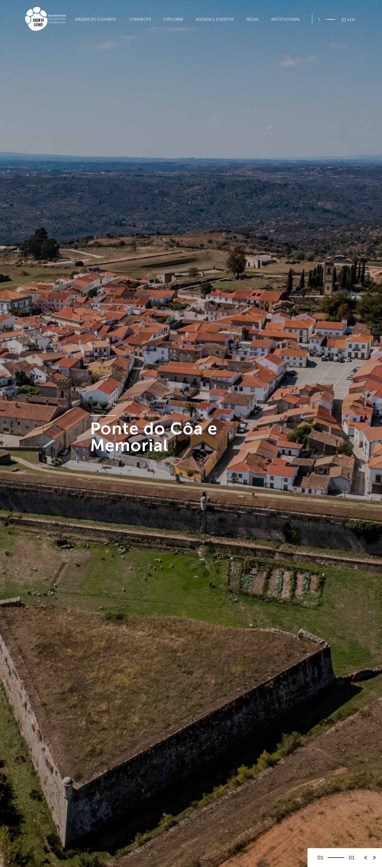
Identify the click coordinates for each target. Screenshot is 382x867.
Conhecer (140, 19)
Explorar (173, 19)
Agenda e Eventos (215, 19)
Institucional (285, 19)
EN (352, 20)
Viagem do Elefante (95, 19)
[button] (374, 857)
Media (252, 19)
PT (344, 20)
